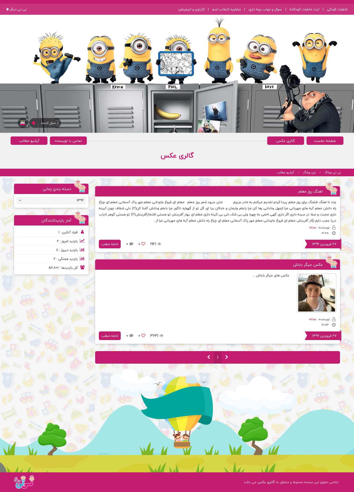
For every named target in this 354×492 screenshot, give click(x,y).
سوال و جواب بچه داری (265, 9)
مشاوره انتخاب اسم (226, 9)
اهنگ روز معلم (310, 191)
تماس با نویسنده (68, 140)
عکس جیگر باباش (308, 264)
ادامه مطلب (109, 244)
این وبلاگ (309, 172)
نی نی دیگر (16, 9)
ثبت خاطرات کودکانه (304, 9)
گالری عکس (285, 140)
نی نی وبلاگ (332, 172)
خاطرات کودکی (337, 9)
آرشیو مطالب (29, 140)
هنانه (312, 227)
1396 (80, 200)
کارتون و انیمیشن (191, 9)
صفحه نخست (325, 140)
